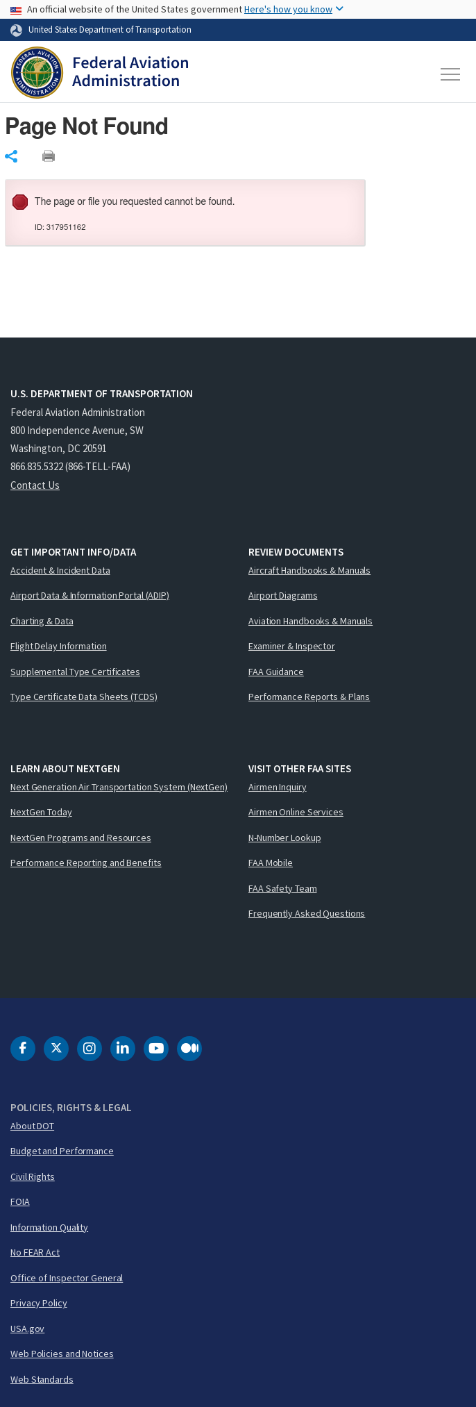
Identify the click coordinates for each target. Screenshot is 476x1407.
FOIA (20, 1201)
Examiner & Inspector (291, 646)
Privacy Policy (38, 1303)
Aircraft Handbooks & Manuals (309, 570)
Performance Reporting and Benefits (86, 862)
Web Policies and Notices (62, 1353)
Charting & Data (42, 621)
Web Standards (42, 1379)
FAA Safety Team (282, 888)
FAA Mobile (270, 862)
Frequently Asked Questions (306, 913)
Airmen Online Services (295, 812)
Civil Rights (32, 1176)
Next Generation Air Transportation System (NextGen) (119, 787)
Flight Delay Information (58, 646)
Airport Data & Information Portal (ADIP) (89, 595)
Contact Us (35, 485)
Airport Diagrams (282, 595)
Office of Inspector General (66, 1278)
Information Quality (49, 1227)
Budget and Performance (62, 1150)
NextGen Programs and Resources (80, 837)
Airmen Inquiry (277, 787)
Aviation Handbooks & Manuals (310, 621)
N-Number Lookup (284, 837)
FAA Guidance (276, 671)
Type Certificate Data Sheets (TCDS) (84, 696)
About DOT (32, 1125)
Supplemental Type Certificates (75, 671)
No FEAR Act (35, 1252)
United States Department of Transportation (110, 29)
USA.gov (27, 1328)
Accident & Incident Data (60, 570)
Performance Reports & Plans (309, 696)
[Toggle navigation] (451, 74)
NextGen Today (41, 812)
